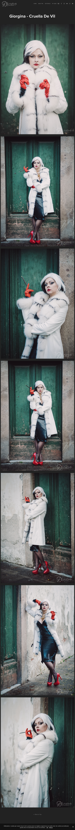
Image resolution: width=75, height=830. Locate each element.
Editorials (47, 3)
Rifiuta (51, 827)
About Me (40, 3)
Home (35, 3)
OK (47, 827)
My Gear (54, 3)
